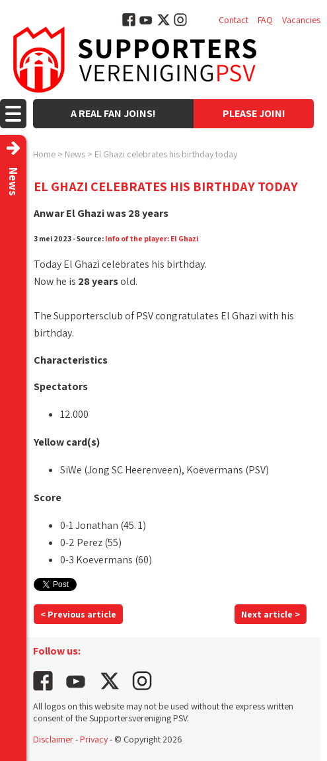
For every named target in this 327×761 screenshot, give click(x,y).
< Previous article (78, 614)
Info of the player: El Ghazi (151, 238)
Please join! (254, 113)
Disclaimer (53, 739)
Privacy (94, 739)
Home (44, 154)
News (75, 154)
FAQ (265, 20)
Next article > (270, 614)
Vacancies (301, 20)
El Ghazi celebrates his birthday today (165, 154)
